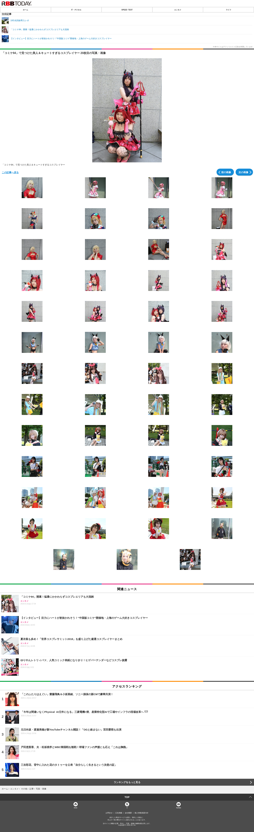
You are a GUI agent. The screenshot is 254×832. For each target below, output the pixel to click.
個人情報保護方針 (141, 813)
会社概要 (128, 813)
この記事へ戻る (10, 172)
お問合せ (109, 813)
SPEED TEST (126, 10)
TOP (127, 797)
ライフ (228, 10)
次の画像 (243, 172)
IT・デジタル (76, 10)
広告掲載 (118, 813)
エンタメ (177, 10)
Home (75, 807)
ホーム (25, 10)
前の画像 (226, 172)
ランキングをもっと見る (127, 782)
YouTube (178, 807)
